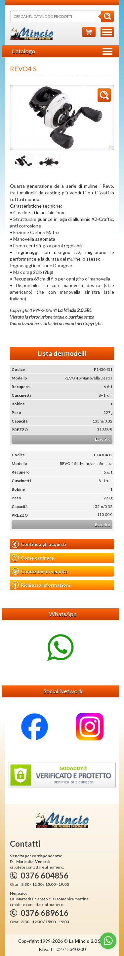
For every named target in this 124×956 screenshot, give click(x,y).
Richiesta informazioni (41, 585)
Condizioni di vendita (40, 571)
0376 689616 (44, 913)
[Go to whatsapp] (108, 940)
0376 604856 (44, 875)
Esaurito (102, 439)
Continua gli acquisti (39, 544)
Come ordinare (33, 558)
